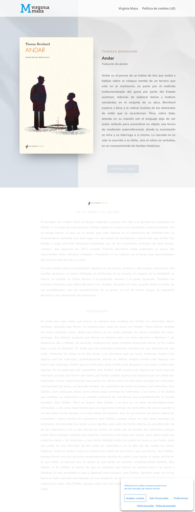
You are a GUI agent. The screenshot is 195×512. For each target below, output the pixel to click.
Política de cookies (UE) (158, 8)
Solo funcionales (159, 498)
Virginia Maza (128, 8)
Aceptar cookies (135, 498)
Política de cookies (145, 505)
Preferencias (181, 498)
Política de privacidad (165, 505)
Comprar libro (125, 168)
